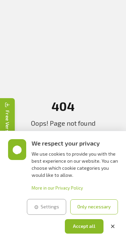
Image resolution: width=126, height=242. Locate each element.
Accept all (84, 226)
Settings (46, 207)
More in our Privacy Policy (57, 188)
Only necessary (94, 206)
